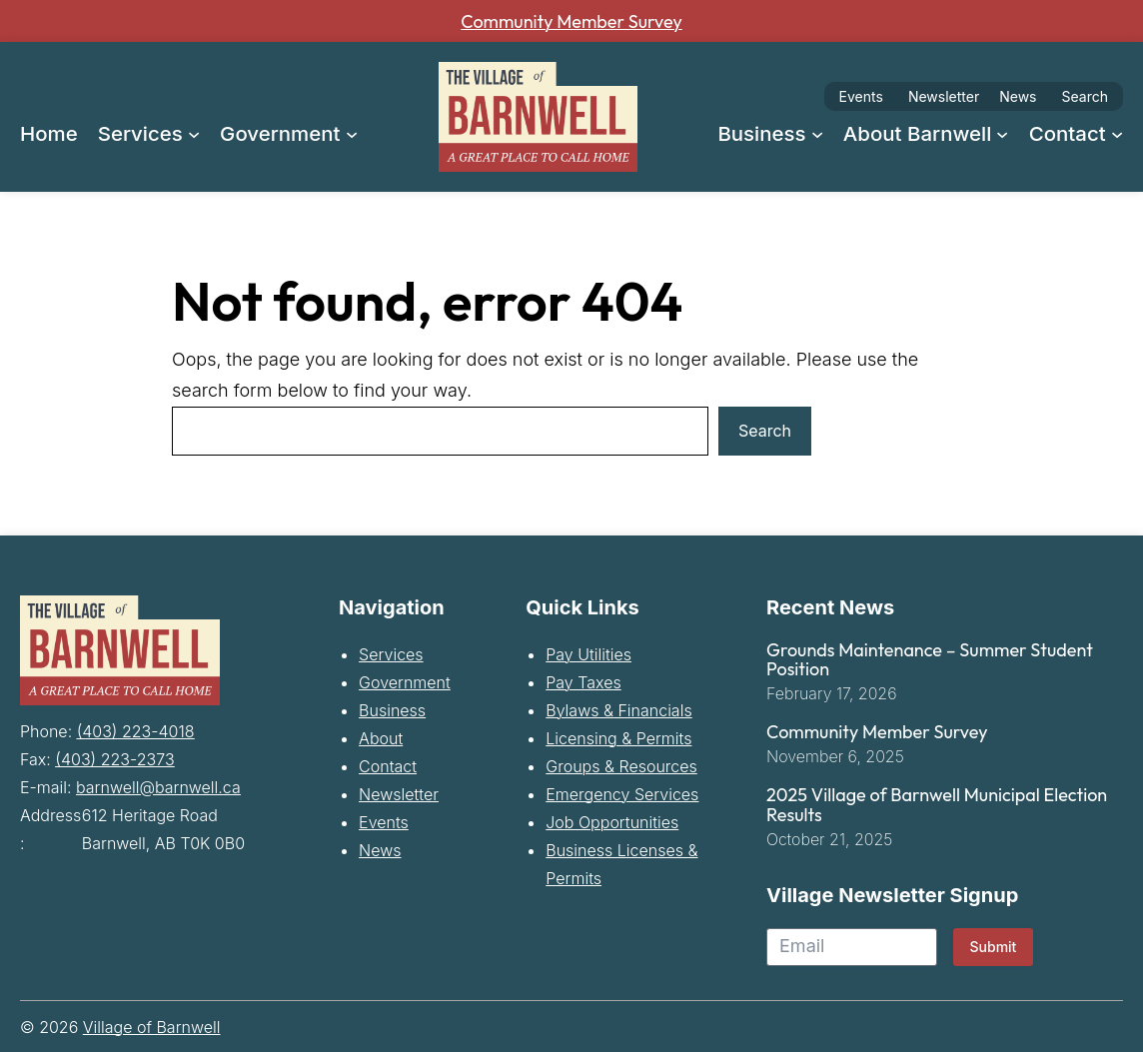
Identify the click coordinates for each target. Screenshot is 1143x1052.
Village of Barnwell (152, 1029)
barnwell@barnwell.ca (158, 787)
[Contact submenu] (1117, 133)
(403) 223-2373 (114, 759)
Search (1085, 96)
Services (391, 656)
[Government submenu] (352, 133)
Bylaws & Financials (618, 712)
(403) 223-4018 (136, 731)
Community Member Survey (572, 21)
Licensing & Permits (618, 740)
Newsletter (943, 96)
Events (861, 96)
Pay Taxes (583, 684)
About (381, 740)
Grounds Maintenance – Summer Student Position (929, 662)
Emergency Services (622, 796)
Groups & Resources (621, 768)
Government (405, 684)
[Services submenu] (194, 133)
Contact (388, 768)
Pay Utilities (588, 656)
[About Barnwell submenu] (1002, 133)
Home (49, 133)
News (1017, 96)
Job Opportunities (612, 824)
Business (392, 712)
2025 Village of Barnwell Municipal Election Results (936, 807)
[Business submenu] (817, 133)
